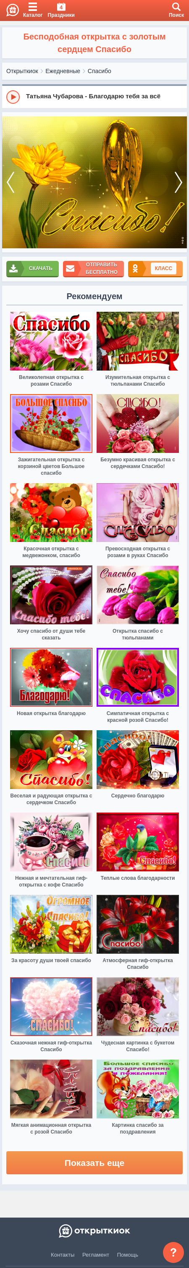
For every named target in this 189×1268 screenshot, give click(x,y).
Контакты (62, 1255)
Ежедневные (62, 71)
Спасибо (99, 71)
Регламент (95, 1255)
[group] (94, 96)
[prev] (10, 182)
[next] (178, 182)
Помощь (127, 1255)
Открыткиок (22, 71)
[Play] (13, 97)
